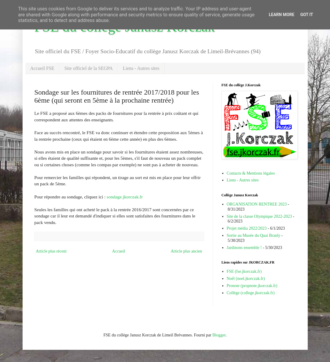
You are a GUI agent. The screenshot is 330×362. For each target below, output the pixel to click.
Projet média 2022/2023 (247, 228)
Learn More (281, 14)
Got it (306, 14)
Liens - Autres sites (141, 68)
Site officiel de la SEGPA (88, 68)
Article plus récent (51, 251)
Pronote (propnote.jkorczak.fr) (252, 285)
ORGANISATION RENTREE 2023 (257, 204)
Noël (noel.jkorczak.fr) (246, 278)
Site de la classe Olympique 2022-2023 (259, 216)
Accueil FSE (42, 68)
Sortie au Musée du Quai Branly (253, 235)
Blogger (218, 335)
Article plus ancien (186, 251)
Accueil (118, 251)
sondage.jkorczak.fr (125, 196)
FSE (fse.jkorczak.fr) (244, 271)
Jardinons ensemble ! (244, 247)
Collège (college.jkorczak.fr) (250, 293)
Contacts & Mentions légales (251, 173)
